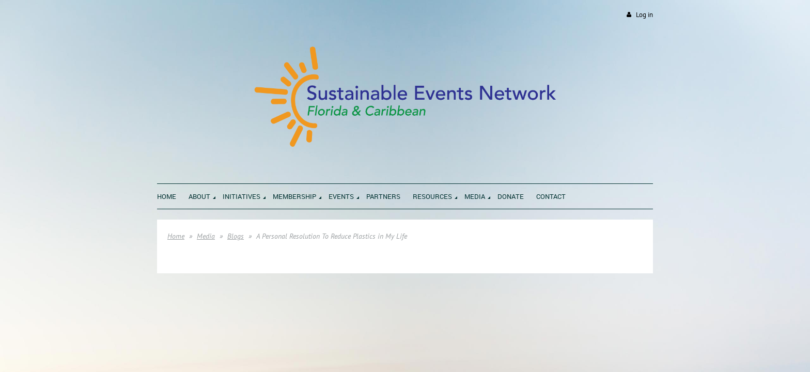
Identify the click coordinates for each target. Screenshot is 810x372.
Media (206, 236)
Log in (644, 14)
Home (175, 236)
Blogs (235, 236)
